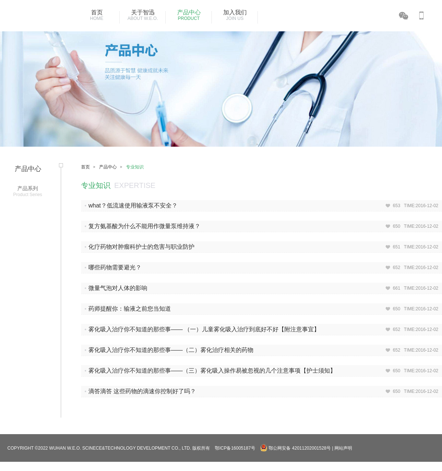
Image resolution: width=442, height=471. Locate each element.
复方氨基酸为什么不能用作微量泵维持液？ (144, 226)
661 (396, 288)
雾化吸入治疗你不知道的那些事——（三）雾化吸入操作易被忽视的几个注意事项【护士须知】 (212, 370)
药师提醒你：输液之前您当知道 (129, 309)
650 (396, 226)
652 (396, 267)
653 (396, 205)
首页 (85, 167)
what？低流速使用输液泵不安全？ (133, 205)
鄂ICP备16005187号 (235, 448)
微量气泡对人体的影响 (117, 288)
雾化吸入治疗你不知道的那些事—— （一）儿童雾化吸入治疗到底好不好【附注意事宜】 (204, 329)
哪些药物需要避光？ (114, 267)
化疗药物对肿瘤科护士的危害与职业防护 (141, 247)
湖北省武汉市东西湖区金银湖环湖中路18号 (287, 467)
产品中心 (108, 167)
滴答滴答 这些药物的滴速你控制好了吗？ (142, 391)
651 (396, 247)
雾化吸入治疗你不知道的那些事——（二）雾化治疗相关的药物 (170, 350)
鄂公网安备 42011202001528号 (296, 448)
